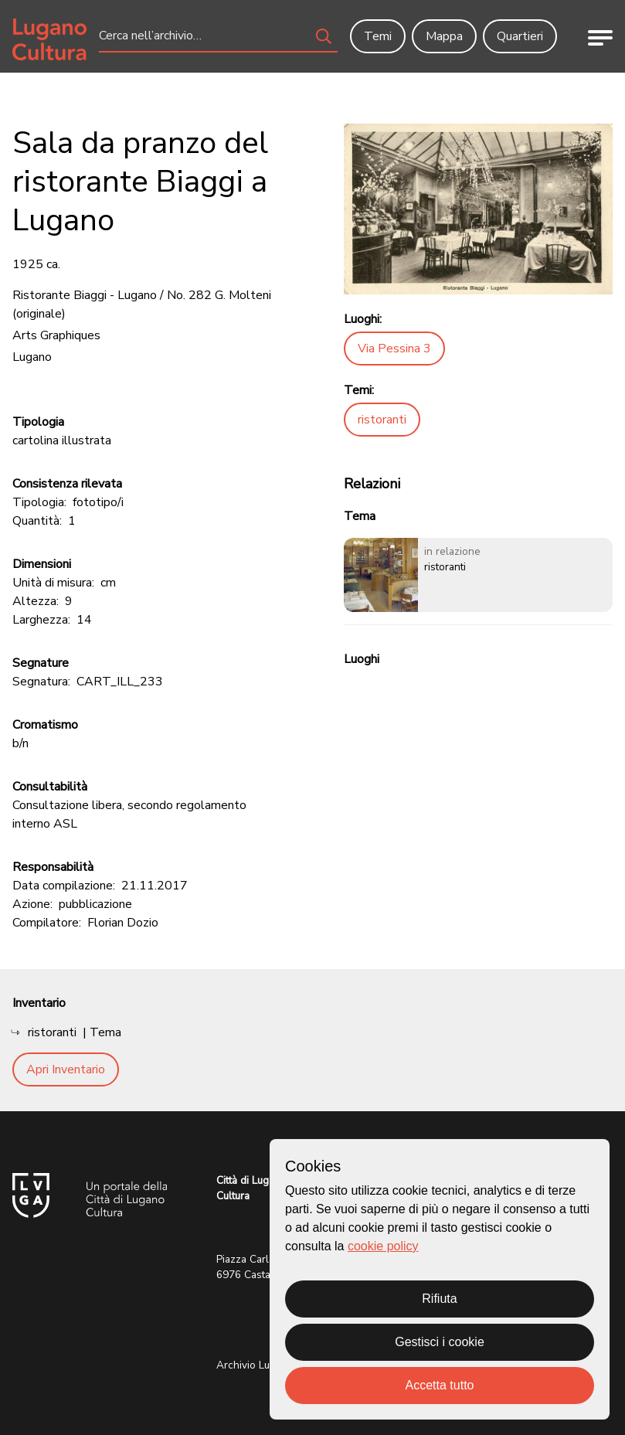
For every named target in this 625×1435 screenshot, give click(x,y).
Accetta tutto (440, 1385)
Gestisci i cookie (439, 1341)
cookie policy (383, 1246)
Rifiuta (439, 1298)
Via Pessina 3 (394, 348)
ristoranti (382, 419)
